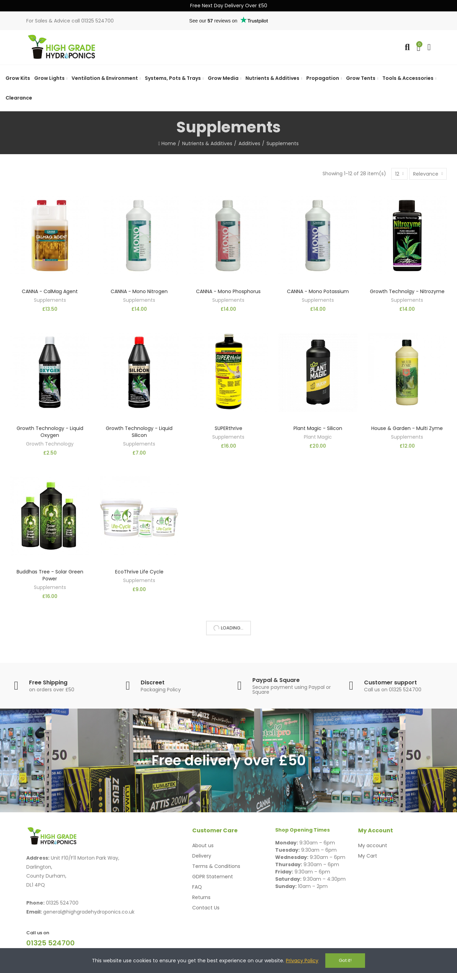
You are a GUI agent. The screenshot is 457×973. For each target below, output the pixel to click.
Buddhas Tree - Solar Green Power (50, 575)
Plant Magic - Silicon (317, 428)
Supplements (50, 300)
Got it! (345, 960)
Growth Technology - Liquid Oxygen (50, 432)
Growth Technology (50, 443)
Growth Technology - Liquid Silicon (139, 432)
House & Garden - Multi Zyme (407, 428)
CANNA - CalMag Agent (50, 291)
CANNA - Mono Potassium (318, 291)
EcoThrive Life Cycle (139, 571)
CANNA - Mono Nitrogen (139, 291)
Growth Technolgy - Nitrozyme (407, 291)
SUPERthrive (228, 428)
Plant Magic (318, 436)
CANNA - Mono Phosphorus (228, 291)
